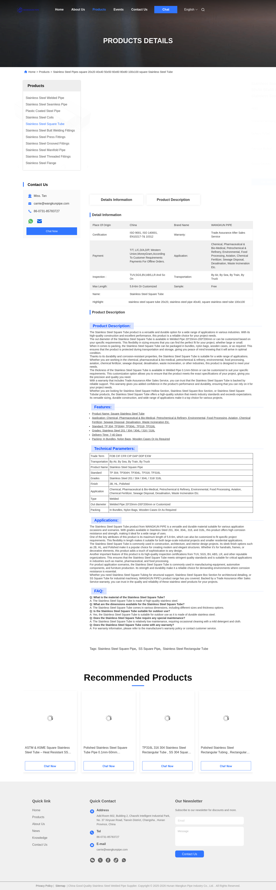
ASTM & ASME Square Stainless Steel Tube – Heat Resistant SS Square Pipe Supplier (47, 750)
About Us (78, 9)
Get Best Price (193, 181)
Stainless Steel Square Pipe (117, 648)
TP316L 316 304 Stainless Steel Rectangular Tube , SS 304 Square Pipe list (166, 750)
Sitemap (60, 885)
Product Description (173, 200)
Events (118, 9)
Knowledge (39, 837)
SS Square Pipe (149, 648)
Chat (166, 9)
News (36, 830)
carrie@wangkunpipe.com (51, 203)
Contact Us (139, 9)
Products (99, 9)
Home (59, 9)
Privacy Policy (44, 885)
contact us (189, 854)
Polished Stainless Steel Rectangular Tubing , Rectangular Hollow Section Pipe (223, 750)
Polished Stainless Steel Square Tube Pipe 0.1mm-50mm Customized (105, 750)
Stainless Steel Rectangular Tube (185, 648)
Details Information (116, 200)
